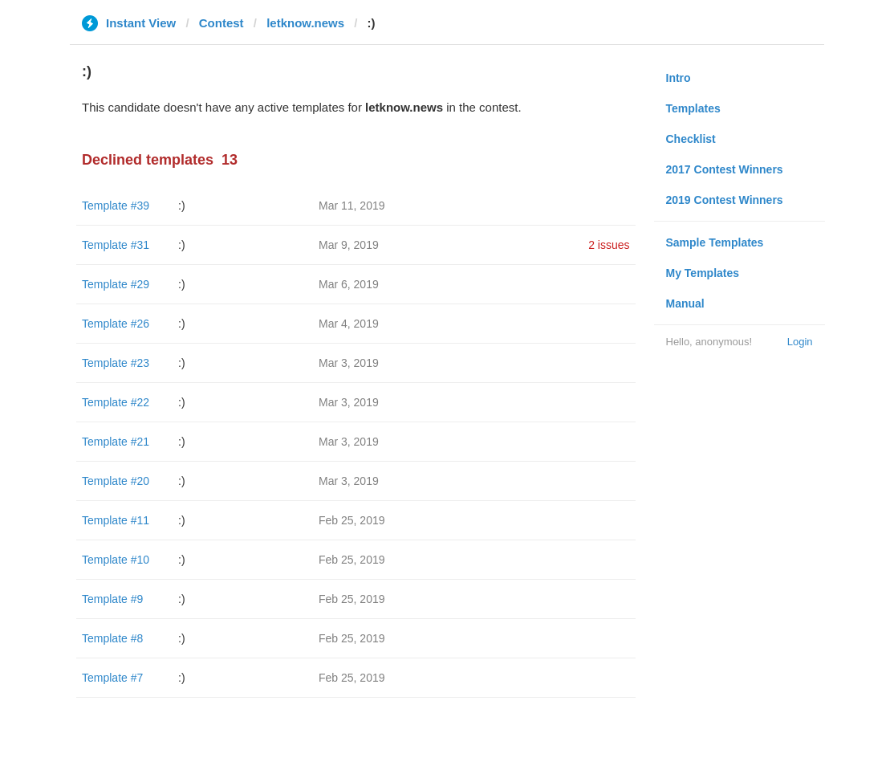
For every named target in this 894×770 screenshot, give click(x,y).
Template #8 (112, 638)
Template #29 (115, 284)
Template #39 (115, 205)
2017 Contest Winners (724, 169)
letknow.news (305, 23)
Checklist (691, 138)
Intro (678, 77)
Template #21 (115, 441)
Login (800, 342)
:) (181, 205)
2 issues (608, 244)
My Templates (703, 273)
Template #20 (115, 481)
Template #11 (115, 520)
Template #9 (112, 599)
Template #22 (115, 402)
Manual (685, 303)
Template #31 (115, 244)
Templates (693, 108)
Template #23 (115, 362)
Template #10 (115, 559)
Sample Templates (715, 242)
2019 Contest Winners (724, 200)
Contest (221, 23)
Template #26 (115, 323)
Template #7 (112, 677)
